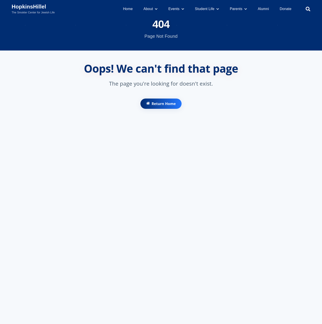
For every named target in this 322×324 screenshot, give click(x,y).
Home (128, 9)
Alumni (263, 9)
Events (176, 9)
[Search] (308, 9)
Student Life (207, 9)
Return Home (161, 105)
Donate (286, 9)
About (150, 9)
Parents (238, 9)
